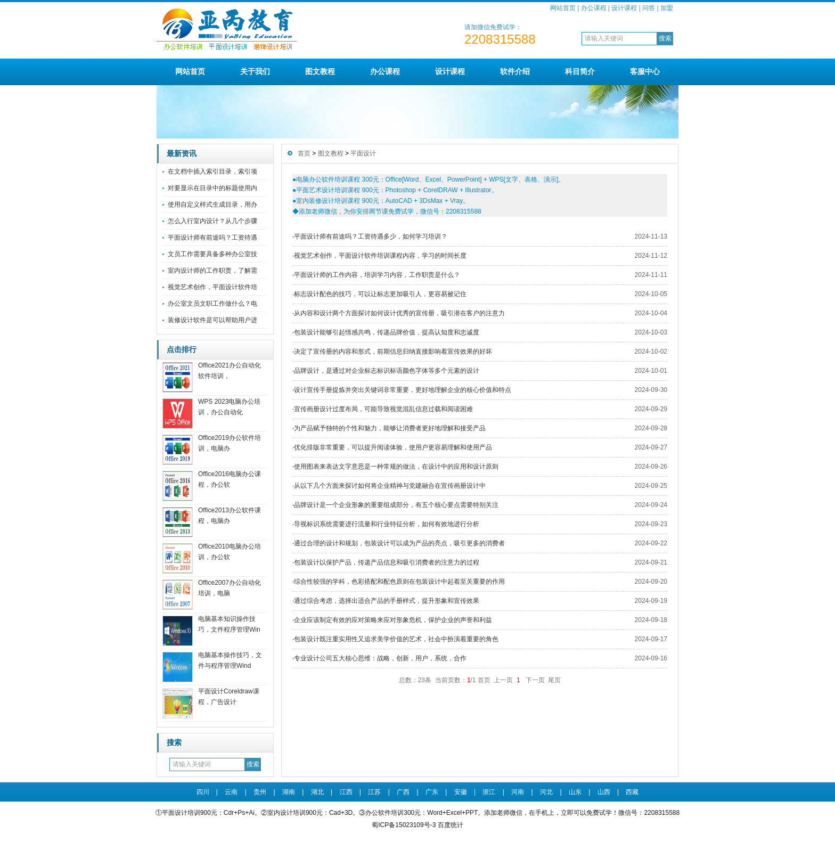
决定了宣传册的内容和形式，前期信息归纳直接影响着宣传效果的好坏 (393, 351)
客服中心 (645, 71)
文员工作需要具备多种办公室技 (212, 254)
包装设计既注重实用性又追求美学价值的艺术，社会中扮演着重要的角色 (396, 639)
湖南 (288, 792)
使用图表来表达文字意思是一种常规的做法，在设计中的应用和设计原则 (396, 466)
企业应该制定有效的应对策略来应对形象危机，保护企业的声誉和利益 (393, 620)
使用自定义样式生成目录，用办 (212, 204)
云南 (231, 792)
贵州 (259, 792)
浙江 (488, 792)
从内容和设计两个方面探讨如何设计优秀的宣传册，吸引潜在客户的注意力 (399, 313)
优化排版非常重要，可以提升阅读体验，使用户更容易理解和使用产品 (393, 447)
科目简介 (580, 71)
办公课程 (594, 8)
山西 (603, 792)
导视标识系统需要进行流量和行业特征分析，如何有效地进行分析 (386, 524)
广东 (431, 792)
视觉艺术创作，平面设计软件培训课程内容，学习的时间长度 (380, 255)
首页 (304, 153)
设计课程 (624, 8)
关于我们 (255, 71)
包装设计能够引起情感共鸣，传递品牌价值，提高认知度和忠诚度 (386, 332)
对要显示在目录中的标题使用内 (212, 188)
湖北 (317, 792)
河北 (546, 792)
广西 (403, 792)
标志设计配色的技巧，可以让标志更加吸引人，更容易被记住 (380, 294)
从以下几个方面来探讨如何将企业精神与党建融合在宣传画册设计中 (390, 485)
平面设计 (363, 153)
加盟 (666, 8)
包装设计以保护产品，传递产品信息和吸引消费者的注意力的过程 (386, 562)
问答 (648, 8)
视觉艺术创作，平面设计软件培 (212, 287)
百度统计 (450, 825)
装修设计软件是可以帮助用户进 (212, 320)
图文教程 (320, 71)
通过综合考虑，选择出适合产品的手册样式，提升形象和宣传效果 (386, 600)
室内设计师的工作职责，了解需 (212, 270)
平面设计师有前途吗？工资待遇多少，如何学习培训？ (370, 236)
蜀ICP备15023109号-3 (404, 825)
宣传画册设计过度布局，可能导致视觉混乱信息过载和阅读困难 (383, 409)
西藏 (632, 792)
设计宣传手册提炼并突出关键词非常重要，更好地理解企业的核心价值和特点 (402, 390)
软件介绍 (515, 71)
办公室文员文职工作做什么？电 (212, 303)
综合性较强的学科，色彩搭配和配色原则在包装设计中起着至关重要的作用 (399, 581)
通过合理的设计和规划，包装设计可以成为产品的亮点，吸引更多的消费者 (399, 543)
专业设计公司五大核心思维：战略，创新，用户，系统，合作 (380, 658)
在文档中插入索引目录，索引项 (212, 171)
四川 (203, 792)
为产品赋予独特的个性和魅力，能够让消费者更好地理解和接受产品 (390, 428)
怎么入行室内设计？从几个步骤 (212, 221)
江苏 (374, 792)
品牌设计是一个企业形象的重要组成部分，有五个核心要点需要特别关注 (396, 505)
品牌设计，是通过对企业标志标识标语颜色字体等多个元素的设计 (386, 370)
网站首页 (563, 8)
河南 (517, 792)
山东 (575, 792)
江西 (346, 792)
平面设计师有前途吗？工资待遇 (212, 237)
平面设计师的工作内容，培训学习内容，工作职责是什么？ (377, 275)
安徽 (460, 792)
